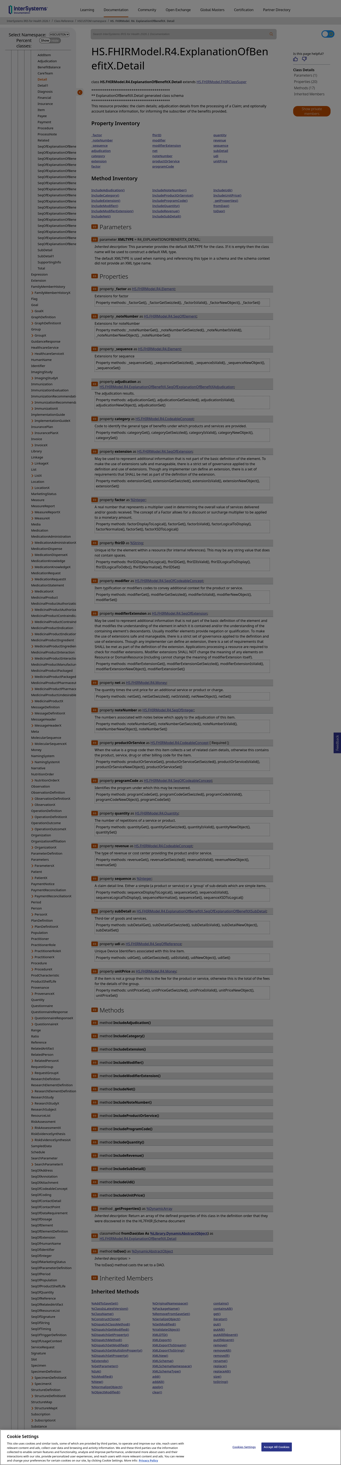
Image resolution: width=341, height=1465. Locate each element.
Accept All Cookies (276, 1451)
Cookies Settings (244, 1451)
